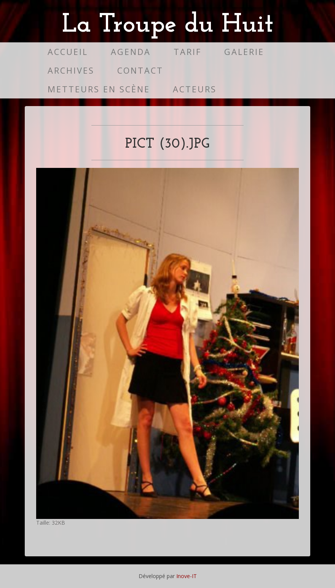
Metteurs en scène (99, 89)
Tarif (187, 51)
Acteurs (195, 89)
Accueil (68, 51)
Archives (71, 70)
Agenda (131, 51)
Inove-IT (186, 576)
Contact (140, 70)
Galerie (244, 51)
